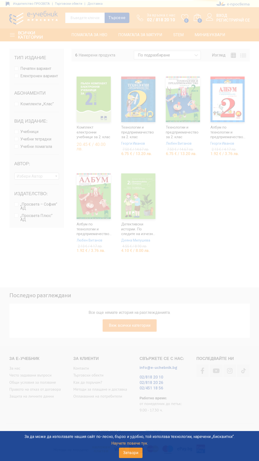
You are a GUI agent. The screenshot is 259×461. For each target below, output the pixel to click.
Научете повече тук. (129, 443)
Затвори (130, 452)
